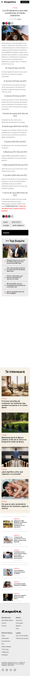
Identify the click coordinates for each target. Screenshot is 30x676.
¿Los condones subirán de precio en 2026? (19, 572)
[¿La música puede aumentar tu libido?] (8, 584)
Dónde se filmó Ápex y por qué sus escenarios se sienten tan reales (15, 277)
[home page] (10, 2)
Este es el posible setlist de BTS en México (15, 292)
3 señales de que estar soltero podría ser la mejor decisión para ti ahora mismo (20, 555)
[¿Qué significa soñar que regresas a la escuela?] (15, 457)
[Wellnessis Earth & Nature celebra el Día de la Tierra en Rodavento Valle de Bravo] (15, 423)
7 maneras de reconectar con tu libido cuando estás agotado (20, 539)
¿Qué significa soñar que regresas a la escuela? (12, 473)
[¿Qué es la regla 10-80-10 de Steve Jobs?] (8, 597)
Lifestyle (15, 7)
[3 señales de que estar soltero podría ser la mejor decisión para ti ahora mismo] (8, 555)
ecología (6, 225)
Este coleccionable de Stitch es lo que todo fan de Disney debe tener (16, 269)
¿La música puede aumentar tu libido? (20, 584)
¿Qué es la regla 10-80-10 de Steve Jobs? (20, 597)
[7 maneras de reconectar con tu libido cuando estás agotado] (8, 539)
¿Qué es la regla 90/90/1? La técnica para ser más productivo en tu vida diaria (20, 524)
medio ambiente (18, 225)
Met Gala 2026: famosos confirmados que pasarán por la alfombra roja (16, 285)
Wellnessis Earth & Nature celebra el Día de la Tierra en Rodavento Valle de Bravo (14, 439)
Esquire (19, 19)
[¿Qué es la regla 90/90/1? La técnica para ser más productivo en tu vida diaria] (8, 524)
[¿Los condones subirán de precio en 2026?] (8, 572)
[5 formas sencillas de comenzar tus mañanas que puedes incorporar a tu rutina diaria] (15, 386)
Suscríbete (25, 2)
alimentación (16, 222)
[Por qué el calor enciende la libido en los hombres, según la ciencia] (15, 489)
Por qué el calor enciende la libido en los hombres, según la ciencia (15, 506)
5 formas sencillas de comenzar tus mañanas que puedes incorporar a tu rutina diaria (14, 404)
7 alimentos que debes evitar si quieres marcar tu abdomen (14, 208)
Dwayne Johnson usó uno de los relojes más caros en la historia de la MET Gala (16, 261)
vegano (5, 222)
